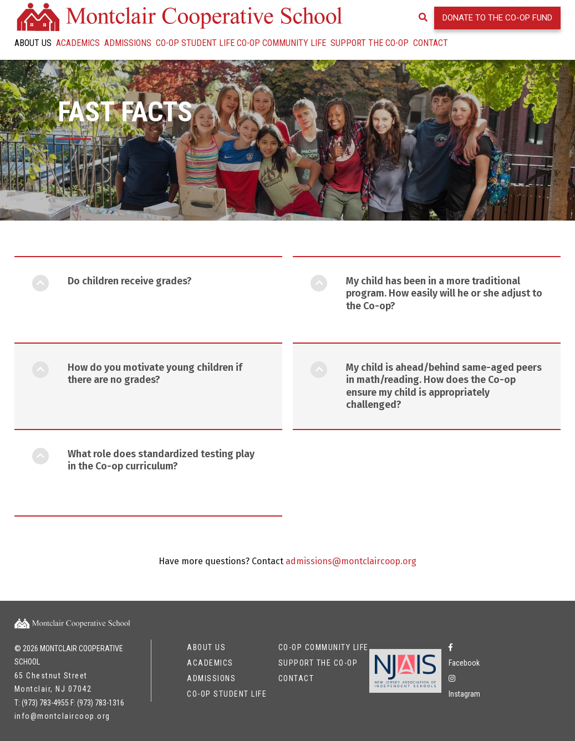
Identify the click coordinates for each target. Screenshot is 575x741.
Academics (78, 43)
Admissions (127, 43)
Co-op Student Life (195, 43)
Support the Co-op (369, 43)
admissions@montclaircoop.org (351, 581)
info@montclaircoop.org (62, 716)
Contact (430, 43)
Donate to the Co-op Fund (497, 18)
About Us (33, 43)
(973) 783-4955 (45, 702)
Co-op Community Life (281, 43)
